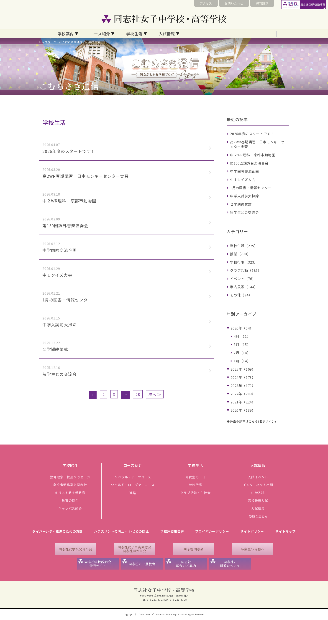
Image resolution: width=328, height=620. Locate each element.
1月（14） (242, 360)
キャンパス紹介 (70, 508)
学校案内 (66, 34)
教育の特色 (70, 500)
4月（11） (242, 336)
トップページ (47, 42)
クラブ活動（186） (245, 270)
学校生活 (134, 34)
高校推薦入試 (258, 500)
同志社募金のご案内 (186, 564)
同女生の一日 (195, 477)
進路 (132, 492)
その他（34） (241, 295)
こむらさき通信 (72, 42)
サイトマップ (285, 531)
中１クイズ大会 (242, 179)
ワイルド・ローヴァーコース (132, 484)
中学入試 (258, 492)
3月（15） (242, 344)
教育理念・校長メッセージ (70, 477)
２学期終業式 (241, 204)
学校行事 (195, 484)
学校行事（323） (244, 262)
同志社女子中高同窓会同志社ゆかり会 (134, 549)
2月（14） (242, 352)
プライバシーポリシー (212, 531)
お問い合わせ (234, 3)
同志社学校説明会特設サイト (97, 564)
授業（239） (240, 253)
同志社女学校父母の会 (75, 549)
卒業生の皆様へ (252, 549)
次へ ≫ (155, 394)
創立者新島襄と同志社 (70, 484)
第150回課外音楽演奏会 (249, 163)
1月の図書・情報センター (251, 187)
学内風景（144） (244, 286)
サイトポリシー (252, 531)
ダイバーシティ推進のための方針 (57, 531)
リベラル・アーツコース (133, 477)
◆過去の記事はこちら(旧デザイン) (251, 421)
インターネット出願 (258, 484)
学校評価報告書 (172, 531)
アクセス (206, 3)
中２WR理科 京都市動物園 (252, 154)
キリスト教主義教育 (70, 492)
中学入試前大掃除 (244, 196)
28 (138, 394)
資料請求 (262, 3)
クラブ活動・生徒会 (195, 492)
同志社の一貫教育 (141, 564)
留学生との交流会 (244, 212)
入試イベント (258, 477)
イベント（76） (243, 278)
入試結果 (258, 508)
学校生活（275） (244, 245)
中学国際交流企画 (244, 171)
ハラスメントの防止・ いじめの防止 (121, 531)
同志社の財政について (230, 564)
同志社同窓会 (193, 549)
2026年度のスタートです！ (252, 133)
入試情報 (167, 34)
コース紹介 (100, 34)
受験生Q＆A (258, 516)
